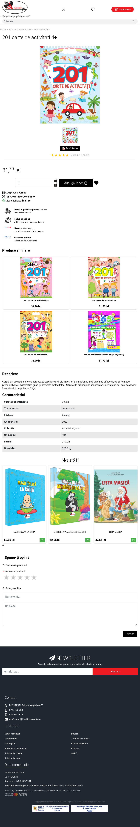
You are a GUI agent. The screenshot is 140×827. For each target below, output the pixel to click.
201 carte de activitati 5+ (104, 295)
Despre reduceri (12, 728)
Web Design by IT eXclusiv (94, 796)
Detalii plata (10, 738)
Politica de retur (12, 753)
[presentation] (2, 540)
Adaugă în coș (75, 178)
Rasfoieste (70, 143)
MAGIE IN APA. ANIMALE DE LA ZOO (70, 526)
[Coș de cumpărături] (122, 7)
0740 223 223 (16, 704)
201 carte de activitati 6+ (36, 349)
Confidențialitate (79, 738)
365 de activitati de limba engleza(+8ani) (104, 349)
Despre (74, 728)
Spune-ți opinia (81, 149)
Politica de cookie (13, 748)
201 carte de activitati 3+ (36, 295)
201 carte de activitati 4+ (37, 24)
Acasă (3, 24)
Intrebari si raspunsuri (15, 743)
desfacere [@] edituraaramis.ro (25, 714)
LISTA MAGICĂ (115, 526)
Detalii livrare (11, 733)
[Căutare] (133, 16)
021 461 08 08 (16, 709)
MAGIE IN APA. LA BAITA (24, 526)
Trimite (130, 629)
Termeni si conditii (80, 733)
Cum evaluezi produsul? (15, 566)
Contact (75, 743)
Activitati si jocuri (16, 24)
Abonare (115, 666)
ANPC (74, 748)
